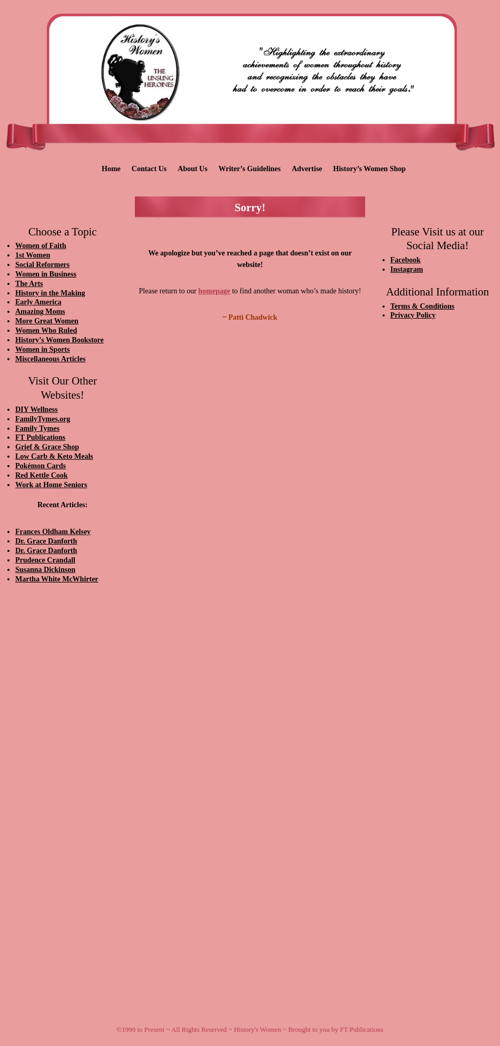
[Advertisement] (62, 770)
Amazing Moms (40, 311)
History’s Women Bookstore (59, 340)
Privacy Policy (413, 315)
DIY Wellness (36, 409)
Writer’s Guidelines (250, 169)
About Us (192, 169)
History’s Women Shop (369, 169)
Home (111, 169)
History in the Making (50, 293)
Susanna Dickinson (45, 570)
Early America (38, 302)
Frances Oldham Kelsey (53, 532)
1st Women (32, 255)
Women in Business (45, 274)
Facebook (405, 260)
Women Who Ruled (46, 330)
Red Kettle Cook (41, 475)
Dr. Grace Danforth (46, 541)
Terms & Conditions (422, 306)
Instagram (406, 269)
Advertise (307, 169)
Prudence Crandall (45, 560)
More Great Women (47, 321)
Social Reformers (42, 265)
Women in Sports (42, 349)
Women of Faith (40, 246)
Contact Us (149, 169)
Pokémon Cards (40, 466)
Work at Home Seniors (51, 485)
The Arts (29, 284)
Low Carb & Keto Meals (54, 456)
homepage (214, 291)
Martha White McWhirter (57, 579)
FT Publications (40, 437)
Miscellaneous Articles (50, 359)
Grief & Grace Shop (47, 447)
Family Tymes (37, 428)
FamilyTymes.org (42, 419)
